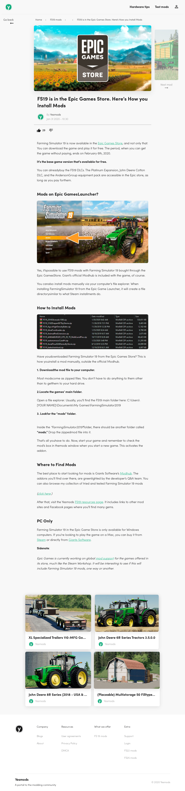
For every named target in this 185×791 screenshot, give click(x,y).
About (40, 743)
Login (127, 743)
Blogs (40, 736)
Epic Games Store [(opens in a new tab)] (110, 143)
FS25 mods (130, 758)
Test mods (162, 7)
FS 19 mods (100, 736)
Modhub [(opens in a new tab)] (126, 473)
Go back (8, 19)
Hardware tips (140, 7)
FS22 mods (130, 750)
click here (44, 493)
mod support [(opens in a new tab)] (105, 558)
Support (129, 736)
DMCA (65, 750)
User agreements (71, 736)
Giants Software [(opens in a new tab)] (80, 540)
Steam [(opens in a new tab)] (41, 540)
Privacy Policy (69, 743)
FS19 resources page (89, 502)
